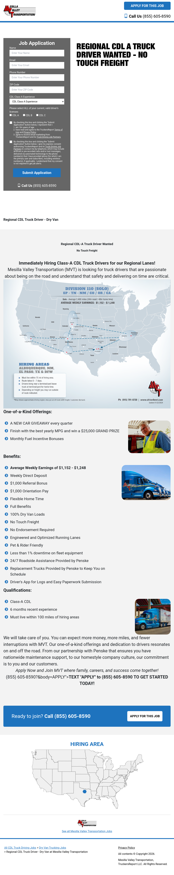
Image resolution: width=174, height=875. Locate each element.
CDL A (14, 115)
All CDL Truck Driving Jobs (20, 847)
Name (13, 48)
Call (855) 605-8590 (67, 716)
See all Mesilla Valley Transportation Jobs (87, 831)
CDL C (41, 115)
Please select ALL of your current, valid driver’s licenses (34, 110)
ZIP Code (14, 84)
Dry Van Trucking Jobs (52, 847)
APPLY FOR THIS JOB (145, 716)
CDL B (27, 115)
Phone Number (17, 72)
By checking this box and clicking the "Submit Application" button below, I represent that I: (39, 129)
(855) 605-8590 (150, 16)
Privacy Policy (29, 132)
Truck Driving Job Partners (49, 137)
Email (12, 60)
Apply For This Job (147, 6)
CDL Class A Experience (22, 96)
